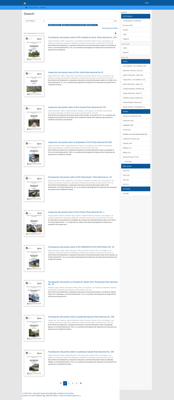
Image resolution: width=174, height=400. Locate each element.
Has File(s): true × (92, 25)
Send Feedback (36, 395)
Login (125, 48)
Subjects (126, 39)
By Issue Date (128, 25)
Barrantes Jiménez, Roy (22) (133, 70)
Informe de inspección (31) (132, 116)
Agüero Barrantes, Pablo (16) (133, 75)
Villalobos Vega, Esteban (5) (132, 98)
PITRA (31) (127, 130)
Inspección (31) (128, 120)
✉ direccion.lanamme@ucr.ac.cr (69, 395)
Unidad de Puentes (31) (131, 139)
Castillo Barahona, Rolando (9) (133, 89)
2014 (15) (126, 171)
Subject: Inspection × (55, 25)
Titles (125, 34)
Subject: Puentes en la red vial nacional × (73, 25)
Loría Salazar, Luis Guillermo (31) (134, 66)
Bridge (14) (127, 152)
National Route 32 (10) (131, 157)
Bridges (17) (127, 148)
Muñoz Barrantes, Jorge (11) (133, 84)
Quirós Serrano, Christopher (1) (134, 107)
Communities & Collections (132, 21)
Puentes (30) (127, 143)
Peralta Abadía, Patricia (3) (132, 102)
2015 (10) (126, 175)
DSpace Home (33, 7)
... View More (127, 161)
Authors (125, 30)
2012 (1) (126, 184)
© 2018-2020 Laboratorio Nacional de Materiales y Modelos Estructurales (47, 393)
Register (126, 52)
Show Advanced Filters (110, 28)
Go (115, 21)
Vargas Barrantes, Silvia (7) (132, 93)
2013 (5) (126, 180)
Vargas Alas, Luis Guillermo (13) (134, 80)
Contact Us (26, 395)
